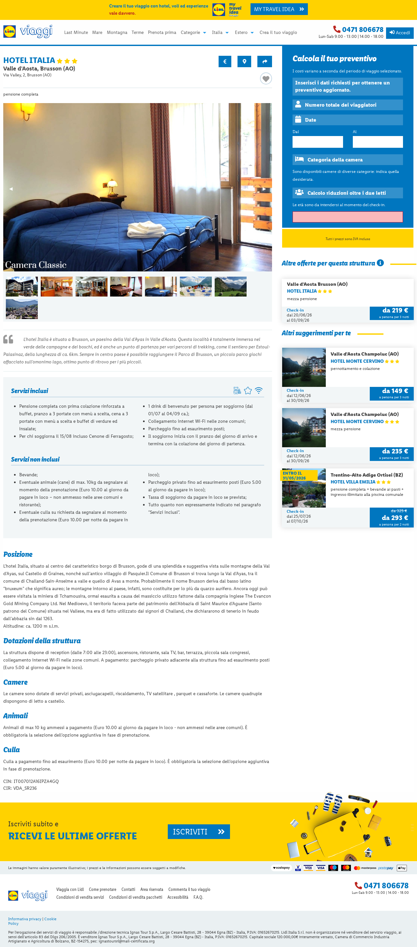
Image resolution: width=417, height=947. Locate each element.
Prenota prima (162, 32)
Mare (97, 32)
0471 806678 (362, 29)
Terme (138, 32)
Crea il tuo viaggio (278, 32)
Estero (241, 32)
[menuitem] (76, 32)
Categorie (190, 32)
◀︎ (14, 191)
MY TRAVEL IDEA (279, 9)
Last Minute (76, 32)
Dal (296, 131)
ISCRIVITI (199, 831)
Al (354, 131)
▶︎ (267, 191)
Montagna (117, 32)
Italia (217, 32)
